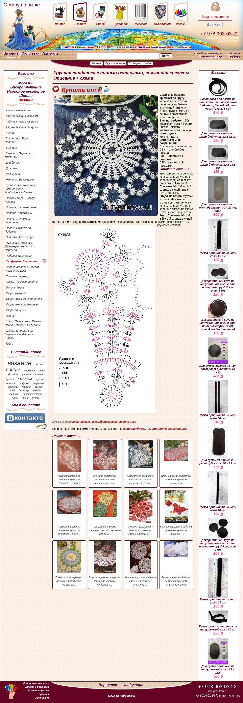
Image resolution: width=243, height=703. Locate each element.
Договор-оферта (38, 690)
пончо (25, 397)
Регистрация (210, 57)
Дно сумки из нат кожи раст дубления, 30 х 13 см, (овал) (218, 194)
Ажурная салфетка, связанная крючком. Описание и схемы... (105, 462)
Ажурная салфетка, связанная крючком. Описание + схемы (69, 462)
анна (126, 421)
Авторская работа (18, 110)
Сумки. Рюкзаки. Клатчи (22, 281)
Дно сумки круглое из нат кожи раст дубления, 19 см (218, 355)
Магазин (26, 83)
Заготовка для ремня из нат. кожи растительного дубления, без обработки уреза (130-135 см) (218, 93)
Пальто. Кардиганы (19, 213)
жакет (39, 364)
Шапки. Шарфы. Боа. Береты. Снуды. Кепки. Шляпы (20, 334)
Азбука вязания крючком (22, 115)
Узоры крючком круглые (22, 304)
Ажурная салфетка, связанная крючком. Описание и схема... (69, 512)
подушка (24, 383)
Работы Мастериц (19, 255)
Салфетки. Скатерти (22, 261)
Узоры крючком (16, 293)
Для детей (13, 162)
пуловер (40, 379)
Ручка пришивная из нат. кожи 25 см (218, 581)
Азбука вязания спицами (22, 127)
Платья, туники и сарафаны (17, 220)
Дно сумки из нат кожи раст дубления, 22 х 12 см (218, 127)
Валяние (11, 147)
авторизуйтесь (134, 428)
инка (133, 421)
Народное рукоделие (26, 91)
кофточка (39, 383)
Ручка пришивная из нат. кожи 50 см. (218, 400)
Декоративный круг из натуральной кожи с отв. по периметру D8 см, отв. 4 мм (218, 534)
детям (13, 374)
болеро (38, 386)
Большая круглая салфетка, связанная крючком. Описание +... (105, 563)
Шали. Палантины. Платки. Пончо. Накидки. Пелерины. (24, 323)
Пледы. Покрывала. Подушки (18, 229)
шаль (42, 370)
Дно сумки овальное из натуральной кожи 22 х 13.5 (218, 656)
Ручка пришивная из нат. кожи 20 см (218, 238)
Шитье (25, 96)
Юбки (9, 343)
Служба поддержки (121, 695)
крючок (25, 378)
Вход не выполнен (215, 17)
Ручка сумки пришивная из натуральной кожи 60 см (218, 621)
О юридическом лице (36, 683)
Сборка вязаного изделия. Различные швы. (22, 268)
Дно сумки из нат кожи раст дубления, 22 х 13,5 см (217, 157)
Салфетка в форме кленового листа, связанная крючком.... (105, 512)
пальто (26, 386)
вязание (19, 363)
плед (12, 390)
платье (11, 383)
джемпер (24, 390)
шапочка (26, 374)
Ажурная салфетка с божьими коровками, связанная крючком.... (140, 512)
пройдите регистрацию (169, 428)
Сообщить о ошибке (140, 63)
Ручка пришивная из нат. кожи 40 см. (218, 491)
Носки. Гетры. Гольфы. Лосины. (21, 199)
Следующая (133, 685)
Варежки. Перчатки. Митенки (19, 155)
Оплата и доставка (36, 686)
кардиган (14, 394)
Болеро (11, 132)
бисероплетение (32, 394)
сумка (35, 397)
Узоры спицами (16, 310)
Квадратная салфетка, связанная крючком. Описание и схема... (140, 462)
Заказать (97, 63)
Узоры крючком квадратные (25, 298)
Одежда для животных (21, 207)
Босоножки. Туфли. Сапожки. (18, 140)
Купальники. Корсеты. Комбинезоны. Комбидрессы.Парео (20, 189)
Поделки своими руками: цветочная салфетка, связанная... (69, 563)
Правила (44, 694)
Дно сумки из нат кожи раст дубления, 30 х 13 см (218, 445)
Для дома (12, 168)
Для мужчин (14, 173)
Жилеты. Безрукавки (20, 179)
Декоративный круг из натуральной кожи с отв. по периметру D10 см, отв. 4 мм (217, 278)
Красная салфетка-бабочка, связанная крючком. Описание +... (176, 512)
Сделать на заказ (115, 63)
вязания (116, 421)
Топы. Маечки (15, 287)
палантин (29, 370)
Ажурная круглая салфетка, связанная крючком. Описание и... (140, 563)
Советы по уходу (17, 276)
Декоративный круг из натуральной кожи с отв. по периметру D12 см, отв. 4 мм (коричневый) (217, 315)
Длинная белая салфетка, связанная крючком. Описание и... (176, 462)
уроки (15, 397)
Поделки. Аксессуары (20, 237)
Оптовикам (42, 697)
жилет (39, 374)
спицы (13, 369)
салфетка (102, 421)
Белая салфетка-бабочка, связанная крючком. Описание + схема (176, 563)
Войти (234, 57)
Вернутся (108, 685)
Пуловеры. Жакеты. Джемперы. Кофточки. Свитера (20, 246)
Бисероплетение (26, 87)
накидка (37, 390)
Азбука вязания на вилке (22, 121)
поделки (13, 386)
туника (10, 379)
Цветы (10, 315)
